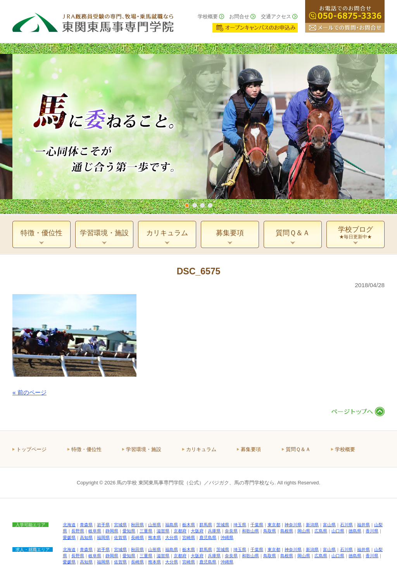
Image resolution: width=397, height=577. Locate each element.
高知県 (86, 537)
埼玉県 (239, 524)
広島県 (320, 531)
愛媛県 (69, 537)
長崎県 (137, 537)
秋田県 (137, 524)
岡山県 (303, 531)
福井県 (363, 524)
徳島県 (355, 531)
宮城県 (120, 524)
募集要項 (251, 449)
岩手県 (103, 524)
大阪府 (197, 531)
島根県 (286, 531)
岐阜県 (94, 531)
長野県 (77, 531)
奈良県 (231, 531)
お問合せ (239, 16)
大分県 (171, 537)
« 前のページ (29, 392)
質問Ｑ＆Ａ (298, 449)
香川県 (372, 531)
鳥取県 (269, 531)
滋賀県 (163, 531)
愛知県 (129, 531)
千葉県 (256, 524)
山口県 (337, 531)
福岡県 (103, 537)
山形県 (154, 524)
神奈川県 (293, 524)
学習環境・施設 (143, 449)
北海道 (69, 524)
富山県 (329, 524)
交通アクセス (276, 16)
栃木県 (188, 524)
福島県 (171, 524)
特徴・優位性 (86, 449)
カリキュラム (201, 449)
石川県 (346, 524)
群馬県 (205, 524)
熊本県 (154, 537)
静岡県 (111, 531)
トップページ (31, 449)
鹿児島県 (207, 537)
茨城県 (222, 524)
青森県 (86, 524)
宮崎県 (188, 537)
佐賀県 (120, 537)
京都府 (180, 531)
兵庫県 (214, 531)
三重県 (146, 531)
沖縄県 (227, 537)
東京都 (274, 524)
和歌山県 (250, 531)
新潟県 (312, 524)
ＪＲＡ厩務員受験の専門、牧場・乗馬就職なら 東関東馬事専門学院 (93, 21)
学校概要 (208, 16)
